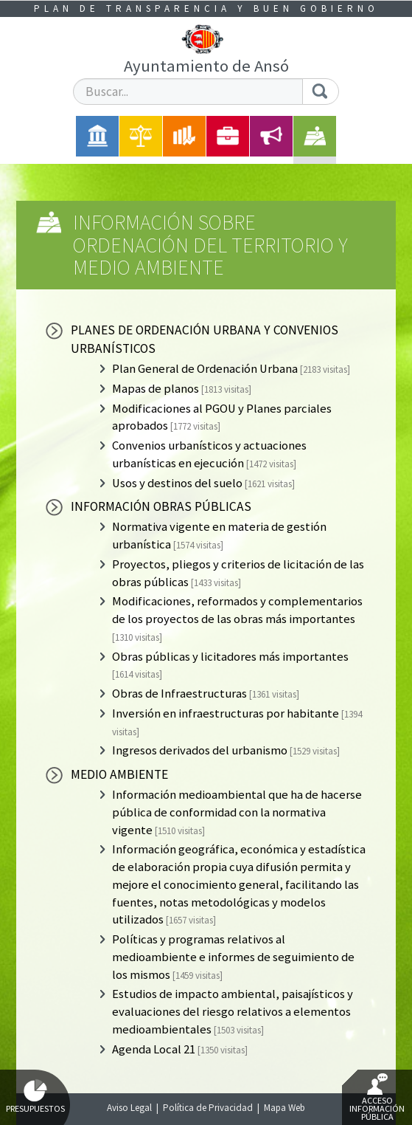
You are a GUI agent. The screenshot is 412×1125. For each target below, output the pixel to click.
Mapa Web (284, 1107)
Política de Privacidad (208, 1107)
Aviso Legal (129, 1107)
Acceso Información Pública (377, 1097)
